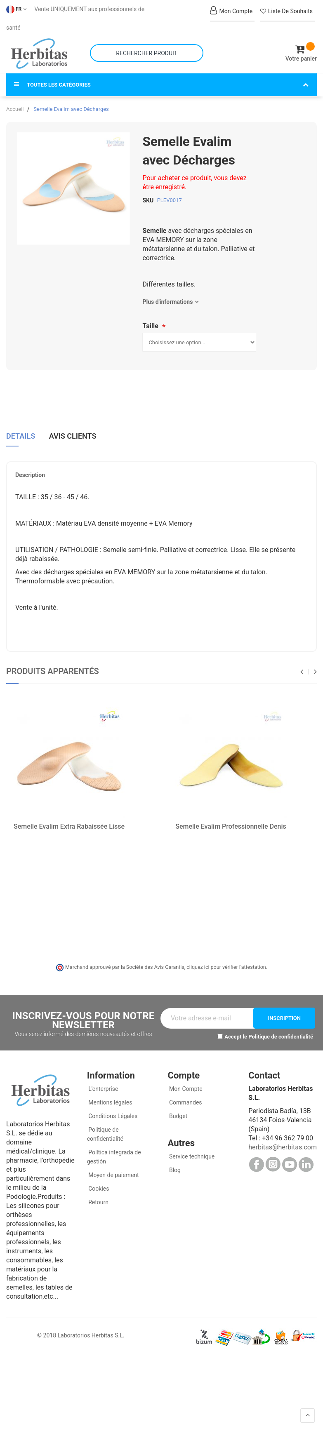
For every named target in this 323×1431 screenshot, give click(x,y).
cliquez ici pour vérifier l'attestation (226, 966)
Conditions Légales (112, 1116)
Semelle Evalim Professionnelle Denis (230, 826)
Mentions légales (109, 1102)
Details (20, 436)
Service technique (191, 1156)
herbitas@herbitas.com (282, 1147)
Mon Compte (185, 1089)
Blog (174, 1170)
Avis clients (73, 436)
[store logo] (39, 53)
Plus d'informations (167, 301)
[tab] (20, 439)
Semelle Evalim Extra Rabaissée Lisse (69, 826)
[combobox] (146, 53)
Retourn (97, 1202)
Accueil (15, 109)
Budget (178, 1116)
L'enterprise (102, 1089)
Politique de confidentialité (280, 1036)
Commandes (185, 1102)
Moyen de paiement (113, 1175)
